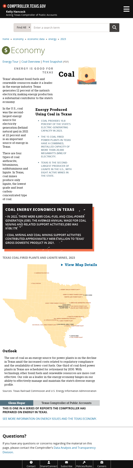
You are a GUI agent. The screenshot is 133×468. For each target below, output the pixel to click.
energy (52, 39)
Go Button (114, 27)
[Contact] (31, 464)
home (6, 39)
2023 (63, 39)
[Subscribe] (66, 464)
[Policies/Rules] (84, 464)
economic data (36, 39)
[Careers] (102, 464)
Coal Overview (30, 62)
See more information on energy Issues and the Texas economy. (50, 419)
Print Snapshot (56, 62)
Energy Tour (11, 62)
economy (18, 39)
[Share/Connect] (48, 464)
